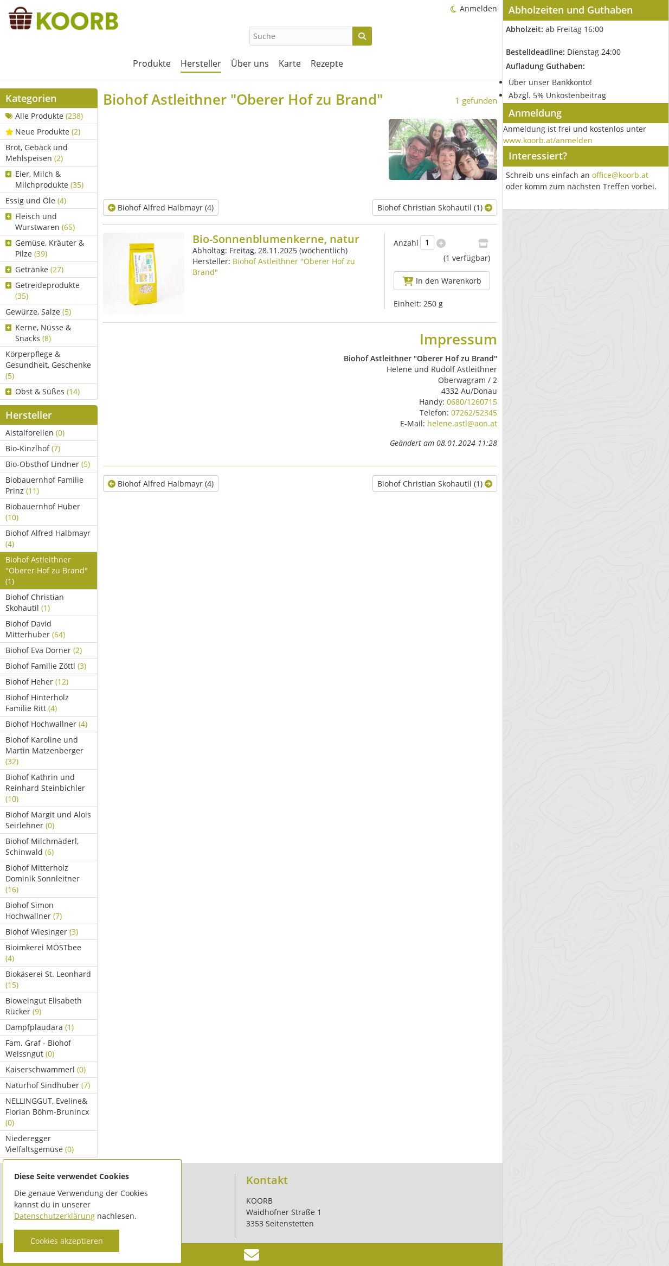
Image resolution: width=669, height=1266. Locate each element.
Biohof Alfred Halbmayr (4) (161, 207)
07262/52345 (474, 412)
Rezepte (327, 63)
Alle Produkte (44, 116)
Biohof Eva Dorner (43, 650)
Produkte (152, 63)
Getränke (34, 269)
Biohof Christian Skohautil (34, 602)
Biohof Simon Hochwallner (33, 910)
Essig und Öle (35, 200)
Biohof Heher (36, 681)
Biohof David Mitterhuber (35, 629)
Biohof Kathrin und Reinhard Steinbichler (45, 788)
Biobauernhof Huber (42, 511)
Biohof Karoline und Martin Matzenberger (44, 750)
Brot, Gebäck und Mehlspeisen (36, 152)
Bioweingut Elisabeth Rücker (43, 1005)
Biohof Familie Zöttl (45, 666)
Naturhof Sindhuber (47, 1085)
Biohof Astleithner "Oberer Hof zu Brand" (46, 570)
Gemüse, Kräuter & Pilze (44, 248)
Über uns (250, 63)
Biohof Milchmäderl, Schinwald (42, 846)
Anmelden (478, 8)
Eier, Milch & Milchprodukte (44, 179)
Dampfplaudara (39, 1027)
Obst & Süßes (42, 391)
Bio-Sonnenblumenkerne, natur (275, 239)
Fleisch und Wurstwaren (40, 221)
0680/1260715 (472, 402)
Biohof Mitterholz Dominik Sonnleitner (42, 878)
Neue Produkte (42, 131)
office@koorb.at (620, 175)
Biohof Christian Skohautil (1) (434, 207)
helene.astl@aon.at (462, 423)
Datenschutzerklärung (54, 1216)
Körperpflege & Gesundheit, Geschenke (48, 365)
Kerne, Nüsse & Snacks (38, 332)
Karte (290, 63)
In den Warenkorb (442, 281)
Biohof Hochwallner (46, 724)
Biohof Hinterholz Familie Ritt (37, 702)
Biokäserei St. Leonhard (48, 979)
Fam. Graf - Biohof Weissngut (38, 1048)
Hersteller (201, 63)
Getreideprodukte (42, 290)
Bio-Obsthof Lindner (47, 464)
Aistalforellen (35, 432)
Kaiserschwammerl (45, 1069)
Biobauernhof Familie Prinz (44, 485)
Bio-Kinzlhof (32, 448)
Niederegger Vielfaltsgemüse (39, 1143)
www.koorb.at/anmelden (548, 140)
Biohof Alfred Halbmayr (48, 538)
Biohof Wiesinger (41, 931)
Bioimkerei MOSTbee (43, 952)
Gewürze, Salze (38, 311)
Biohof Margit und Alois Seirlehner (48, 819)
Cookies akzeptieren (66, 1241)
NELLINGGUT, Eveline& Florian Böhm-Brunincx (47, 1112)
